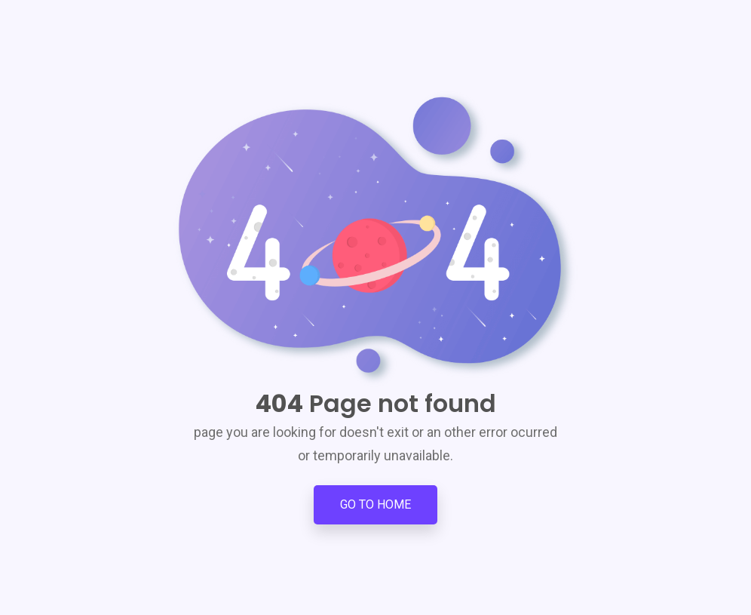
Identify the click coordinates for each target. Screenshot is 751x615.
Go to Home (375, 504)
